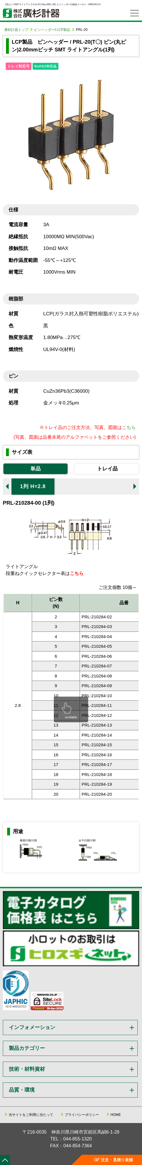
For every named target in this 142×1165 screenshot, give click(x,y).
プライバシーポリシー (82, 1115)
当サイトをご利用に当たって (31, 1115)
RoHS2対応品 (45, 66)
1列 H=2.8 (33, 486)
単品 (35, 469)
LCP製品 (63, 30)
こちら (129, 427)
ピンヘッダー (44, 30)
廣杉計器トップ (16, 30)
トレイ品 (107, 469)
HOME (116, 1115)
